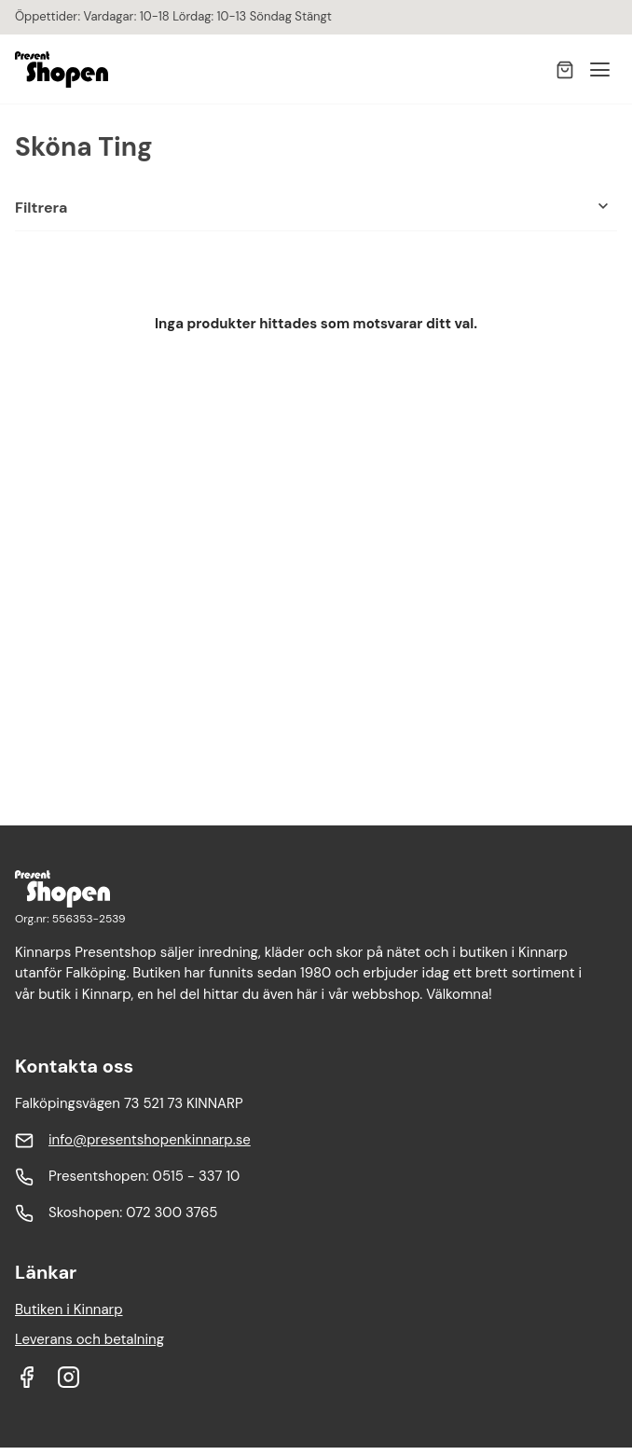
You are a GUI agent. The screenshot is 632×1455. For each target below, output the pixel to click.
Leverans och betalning (89, 1339)
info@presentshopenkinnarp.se (149, 1139)
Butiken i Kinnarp (69, 1309)
